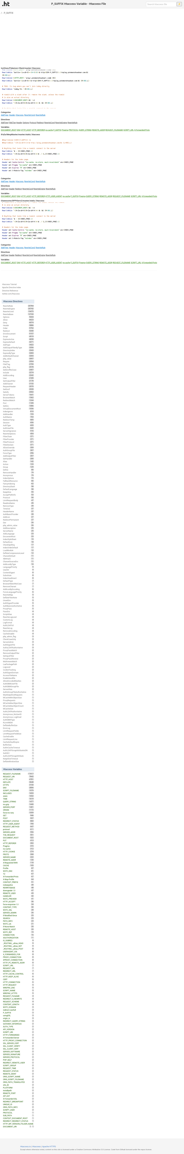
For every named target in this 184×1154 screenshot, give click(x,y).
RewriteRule (40, 115)
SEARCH (18, 918)
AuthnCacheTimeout (18, 747)
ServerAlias (18, 689)
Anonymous (18, 475)
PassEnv (18, 611)
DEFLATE (18, 782)
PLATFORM (18, 1087)
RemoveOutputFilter (18, 653)
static (18, 796)
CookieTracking (18, 670)
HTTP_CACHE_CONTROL (18, 974)
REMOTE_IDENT (18, 1074)
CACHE (18, 865)
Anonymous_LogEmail (18, 717)
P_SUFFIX (8, 13)
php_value (18, 358)
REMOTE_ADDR (98, 130)
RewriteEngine (61, 123)
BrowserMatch (18, 397)
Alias (18, 461)
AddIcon (18, 517)
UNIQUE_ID (18, 1104)
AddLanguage (18, 533)
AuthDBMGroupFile (18, 686)
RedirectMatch (18, 400)
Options (26, 123)
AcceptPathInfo (18, 495)
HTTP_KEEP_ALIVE (18, 976)
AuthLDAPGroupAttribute (18, 756)
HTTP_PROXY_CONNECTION (18, 1040)
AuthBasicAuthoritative (18, 606)
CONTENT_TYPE (18, 907)
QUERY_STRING (85, 130)
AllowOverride (18, 447)
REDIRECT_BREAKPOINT (18, 1101)
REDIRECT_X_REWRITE (18, 999)
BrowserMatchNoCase (18, 583)
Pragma (65, 130)
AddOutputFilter (18, 456)
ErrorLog (18, 728)
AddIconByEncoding (18, 589)
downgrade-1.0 (18, 890)
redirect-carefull (18, 1010)
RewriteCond (29, 115)
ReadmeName (18, 503)
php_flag (18, 367)
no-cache (49, 130)
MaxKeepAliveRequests (18, 695)
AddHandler (18, 414)
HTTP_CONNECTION (18, 982)
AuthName (18, 417)
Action (18, 464)
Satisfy (18, 392)
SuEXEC (18, 753)
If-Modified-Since (18, 915)
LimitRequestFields (18, 731)
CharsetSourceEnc (18, 561)
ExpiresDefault (18, 342)
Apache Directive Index (11, 287)
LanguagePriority (18, 567)
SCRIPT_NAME (18, 990)
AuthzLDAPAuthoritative (18, 647)
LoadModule (18, 550)
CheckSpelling (18, 545)
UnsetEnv (18, 600)
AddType (4, 115)
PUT (18, 840)
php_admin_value (18, 525)
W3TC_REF (18, 932)
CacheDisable (18, 633)
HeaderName (18, 511)
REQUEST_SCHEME (18, 1001)
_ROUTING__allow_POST (18, 949)
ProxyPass (18, 608)
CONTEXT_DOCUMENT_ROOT (18, 1118)
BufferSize (18, 745)
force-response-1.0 (18, 904)
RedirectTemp (18, 420)
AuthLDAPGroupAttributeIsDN (18, 750)
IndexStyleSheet (18, 539)
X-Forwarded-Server (18, 1037)
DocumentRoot (18, 536)
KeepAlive (18, 492)
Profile (18, 868)
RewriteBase (18, 314)
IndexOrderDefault (18, 547)
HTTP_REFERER (38, 130)
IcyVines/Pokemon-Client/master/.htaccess (20, 68)
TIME (18, 799)
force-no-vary (18, 812)
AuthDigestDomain (18, 672)
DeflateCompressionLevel (18, 553)
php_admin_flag (18, 636)
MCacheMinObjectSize (18, 697)
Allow (18, 320)
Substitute (18, 575)
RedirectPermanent (18, 520)
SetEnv (18, 406)
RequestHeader (18, 386)
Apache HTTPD (49, 1146)
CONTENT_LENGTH (18, 1004)
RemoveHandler (18, 472)
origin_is (18, 1018)
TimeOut (18, 508)
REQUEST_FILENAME (114, 130)
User (18, 378)
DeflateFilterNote (18, 597)
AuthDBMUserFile (18, 683)
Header (12, 115)
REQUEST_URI (18, 776)
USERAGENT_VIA (18, 951)
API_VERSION (18, 1029)
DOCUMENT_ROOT (9, 130)
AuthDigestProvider (18, 603)
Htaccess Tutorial (9, 284)
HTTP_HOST (26, 130)
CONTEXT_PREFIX (18, 882)
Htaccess (19, 115)
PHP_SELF (18, 1060)
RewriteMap (18, 595)
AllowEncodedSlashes (18, 681)
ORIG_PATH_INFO (18, 1107)
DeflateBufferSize (18, 725)
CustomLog (18, 620)
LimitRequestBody (18, 500)
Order (18, 328)
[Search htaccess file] (161, 4)
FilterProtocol (18, 442)
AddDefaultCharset (18, 356)
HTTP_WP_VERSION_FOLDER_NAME (18, 1124)
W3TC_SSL (18, 910)
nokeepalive (18, 885)
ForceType (18, 453)
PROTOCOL (73, 130)
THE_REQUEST (18, 835)
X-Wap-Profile (18, 879)
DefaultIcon (18, 542)
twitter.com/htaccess (11, 294)
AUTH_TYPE (18, 1026)
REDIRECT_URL (18, 971)
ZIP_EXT (18, 1096)
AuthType (18, 425)
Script (18, 336)
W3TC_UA (18, 924)
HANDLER (18, 896)
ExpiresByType (18, 353)
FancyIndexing (18, 483)
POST (18, 818)
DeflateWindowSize (18, 761)
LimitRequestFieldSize (18, 733)
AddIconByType (18, 564)
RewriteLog (18, 628)
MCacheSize (18, 708)
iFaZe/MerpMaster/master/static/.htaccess (20, 134)
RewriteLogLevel (18, 617)
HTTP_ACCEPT (18, 901)
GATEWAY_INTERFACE (18, 1024)
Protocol (33, 123)
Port (18, 403)
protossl (18, 829)
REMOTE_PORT (18, 1093)
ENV (19, 130)
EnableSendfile (18, 678)
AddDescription (18, 528)
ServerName (18, 531)
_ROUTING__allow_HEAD (18, 943)
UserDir (18, 570)
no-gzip (18, 804)
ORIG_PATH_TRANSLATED (18, 1082)
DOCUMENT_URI (17, 1126)
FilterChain (18, 436)
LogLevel (18, 667)
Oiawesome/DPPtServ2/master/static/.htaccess (22, 201)
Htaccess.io (25, 1146)
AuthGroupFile (18, 450)
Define (18, 470)
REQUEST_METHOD (18, 826)
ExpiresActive (18, 339)
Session (18, 422)
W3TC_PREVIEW (18, 899)
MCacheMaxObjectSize (18, 703)
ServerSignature (18, 431)
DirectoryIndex (18, 350)
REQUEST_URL (18, 968)
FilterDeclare (18, 445)
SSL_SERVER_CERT (18, 1043)
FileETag (12, 123)
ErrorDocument (18, 333)
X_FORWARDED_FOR (18, 954)
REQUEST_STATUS (18, 1071)
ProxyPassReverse (18, 658)
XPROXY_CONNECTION (18, 960)
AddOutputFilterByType (18, 347)
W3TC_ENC (18, 871)
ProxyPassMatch (18, 650)
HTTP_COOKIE (18, 851)
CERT (18, 979)
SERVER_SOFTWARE (18, 1051)
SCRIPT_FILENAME (18, 790)
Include (18, 372)
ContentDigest (18, 572)
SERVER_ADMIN (18, 912)
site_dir (18, 1085)
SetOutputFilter (18, 381)
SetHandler (18, 458)
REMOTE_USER (18, 893)
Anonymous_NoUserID (18, 714)
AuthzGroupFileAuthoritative (18, 692)
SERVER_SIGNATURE (18, 1054)
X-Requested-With (18, 862)
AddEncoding (18, 375)
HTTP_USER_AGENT (53, 196)
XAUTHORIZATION (18, 937)
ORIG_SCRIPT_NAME (18, 1076)
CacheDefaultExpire (18, 742)
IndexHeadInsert (18, 578)
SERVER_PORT (18, 807)
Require (18, 361)
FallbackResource (18, 481)
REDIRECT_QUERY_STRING (18, 1021)
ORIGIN (18, 810)
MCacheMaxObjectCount (18, 706)
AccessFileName (18, 675)
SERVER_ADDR (18, 832)
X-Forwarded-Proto (142, 130)
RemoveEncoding (18, 631)
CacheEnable (18, 736)
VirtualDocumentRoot (18, 408)
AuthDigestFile (18, 645)
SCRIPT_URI (18, 1032)
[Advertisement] (92, 37)
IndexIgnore (18, 411)
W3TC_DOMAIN (18, 1007)
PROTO (18, 854)
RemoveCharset (18, 586)
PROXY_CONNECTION (18, 957)
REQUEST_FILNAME (18, 996)
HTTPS (18, 785)
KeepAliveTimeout (18, 758)
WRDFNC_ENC (18, 987)
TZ (18, 874)
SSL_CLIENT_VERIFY (18, 1046)
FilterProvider (18, 439)
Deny (18, 322)
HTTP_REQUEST (18, 985)
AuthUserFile (18, 428)
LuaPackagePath (18, 664)
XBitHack (18, 558)
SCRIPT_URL (128, 130)
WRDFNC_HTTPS (18, 993)
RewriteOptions (18, 433)
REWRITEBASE (18, 887)
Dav (18, 522)
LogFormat (18, 622)
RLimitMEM (18, 722)
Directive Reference (10, 291)
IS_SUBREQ (18, 940)
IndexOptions (18, 478)
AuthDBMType (18, 720)
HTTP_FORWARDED (18, 1035)
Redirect (40, 123)
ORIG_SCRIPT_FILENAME (18, 1079)
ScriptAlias (18, 614)
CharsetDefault (18, 556)
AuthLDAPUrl (18, 625)
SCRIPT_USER (18, 1110)
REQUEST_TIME (18, 1068)
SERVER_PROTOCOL (18, 1057)
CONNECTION (18, 935)
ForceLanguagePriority (18, 592)
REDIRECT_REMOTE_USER (18, 1062)
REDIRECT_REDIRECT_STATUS (18, 1121)
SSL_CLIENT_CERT (18, 1049)
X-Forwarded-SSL (18, 1099)
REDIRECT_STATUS (18, 821)
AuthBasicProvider (18, 514)
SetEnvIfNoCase (18, 370)
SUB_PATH (18, 1115)
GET (18, 815)
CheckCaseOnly (18, 639)
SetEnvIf (18, 389)
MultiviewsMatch (18, 661)
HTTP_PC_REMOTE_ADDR (18, 962)
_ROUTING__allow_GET (18, 946)
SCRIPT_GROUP (18, 1065)
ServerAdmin (18, 642)
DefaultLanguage (18, 489)
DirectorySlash (18, 486)
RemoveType (18, 506)
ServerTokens (18, 395)
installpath (18, 1090)
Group (18, 467)
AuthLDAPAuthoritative (18, 711)
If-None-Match (18, 926)
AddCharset (18, 383)
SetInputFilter (18, 656)
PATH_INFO (18, 921)
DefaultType (18, 581)
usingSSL (18, 1015)
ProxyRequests (18, 700)
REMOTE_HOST (18, 929)
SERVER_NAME (18, 857)
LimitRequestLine (18, 739)
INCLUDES (18, 793)
